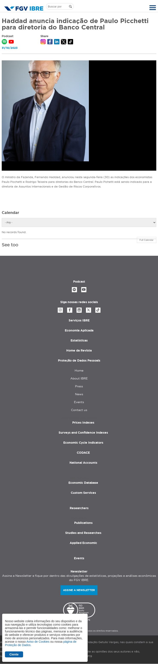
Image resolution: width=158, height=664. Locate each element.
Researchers (79, 508)
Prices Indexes (83, 422)
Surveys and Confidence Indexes (83, 432)
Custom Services (83, 492)
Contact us (79, 410)
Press (79, 386)
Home (79, 370)
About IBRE (79, 378)
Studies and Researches (83, 533)
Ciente (14, 654)
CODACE (83, 452)
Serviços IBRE (79, 320)
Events (79, 402)
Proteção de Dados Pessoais (79, 360)
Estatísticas (79, 340)
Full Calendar (147, 240)
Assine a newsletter (79, 590)
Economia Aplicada (79, 330)
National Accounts (83, 462)
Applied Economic (83, 543)
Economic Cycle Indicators (83, 442)
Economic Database (83, 482)
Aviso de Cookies (37, 641)
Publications (83, 523)
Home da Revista (79, 350)
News (79, 394)
